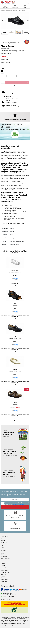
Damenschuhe (9, 10)
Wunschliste (15, 6)
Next (28, 33)
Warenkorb (25, 6)
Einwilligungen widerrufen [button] (13, 625)
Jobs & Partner (4, 581)
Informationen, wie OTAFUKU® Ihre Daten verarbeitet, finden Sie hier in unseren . (15, 503)
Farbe (2, 68)
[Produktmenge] (3, 82)
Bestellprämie (4, 554)
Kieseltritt (3, 563)
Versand (4, 61)
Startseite (3, 10)
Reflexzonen (3, 560)
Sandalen (15, 10)
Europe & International (6, 583)
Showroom (3, 577)
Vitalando (3, 565)
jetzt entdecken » (6, 436)
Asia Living (3, 567)
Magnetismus (4, 561)
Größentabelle (4, 556)
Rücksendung (4, 542)
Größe (2, 73)
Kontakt (2, 547)
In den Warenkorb (11, 82)
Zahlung (2, 539)
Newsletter (3, 574)
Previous (1, 33)
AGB (2, 545)
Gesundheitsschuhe (5, 558)
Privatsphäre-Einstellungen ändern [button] (8, 623)
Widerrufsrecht (4, 544)
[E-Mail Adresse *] (15, 499)
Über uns (3, 576)
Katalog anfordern (5, 572)
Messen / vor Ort (4, 579)
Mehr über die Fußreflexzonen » (9, 476)
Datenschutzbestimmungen (19, 504)
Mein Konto (5, 6)
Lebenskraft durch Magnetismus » (10, 455)
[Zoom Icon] (15, 20)
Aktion (2, 553)
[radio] (2, 71)
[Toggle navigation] (27, 2)
